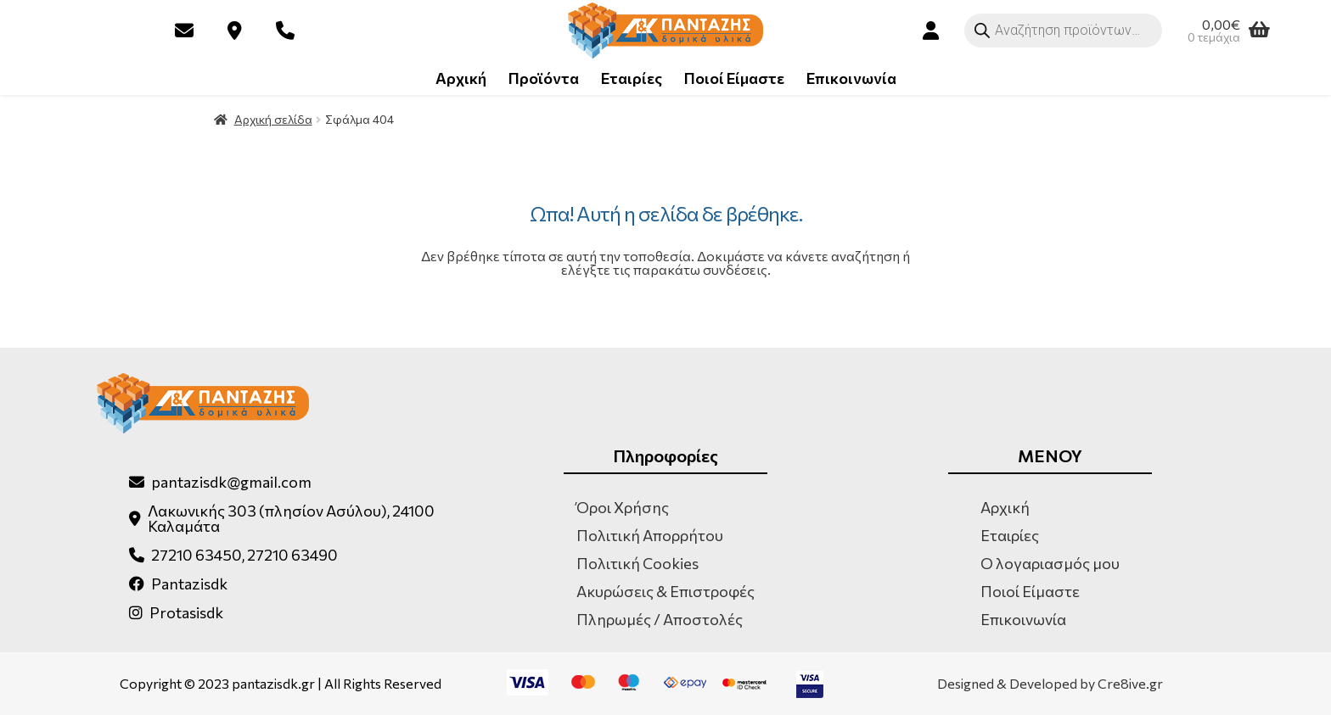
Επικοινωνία (851, 78)
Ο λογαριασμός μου (1050, 563)
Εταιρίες (631, 78)
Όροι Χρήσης (622, 507)
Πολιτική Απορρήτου (649, 535)
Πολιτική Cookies (637, 563)
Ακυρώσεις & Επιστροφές (665, 591)
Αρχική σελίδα (273, 119)
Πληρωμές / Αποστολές (659, 619)
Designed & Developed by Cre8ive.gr (1050, 683)
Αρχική (460, 78)
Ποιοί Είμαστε (734, 78)
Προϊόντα (543, 78)
